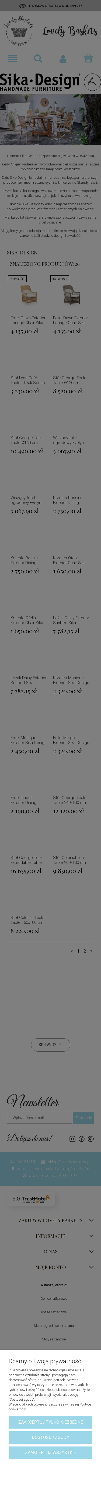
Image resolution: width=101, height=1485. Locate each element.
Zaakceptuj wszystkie (50, 1452)
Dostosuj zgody (50, 1437)
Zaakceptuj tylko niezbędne (50, 1422)
